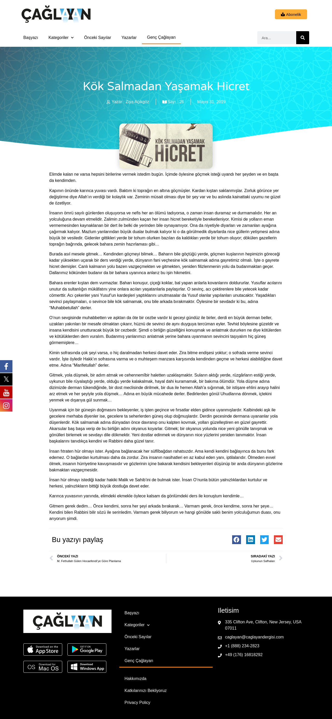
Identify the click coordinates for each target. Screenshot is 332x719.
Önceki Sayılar (97, 37)
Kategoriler (61, 38)
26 (181, 102)
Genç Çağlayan (161, 37)
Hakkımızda (135, 678)
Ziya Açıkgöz (137, 102)
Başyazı (30, 37)
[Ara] (302, 37)
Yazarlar (128, 37)
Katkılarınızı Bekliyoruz (146, 690)
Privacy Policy (137, 702)
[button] (236, 539)
